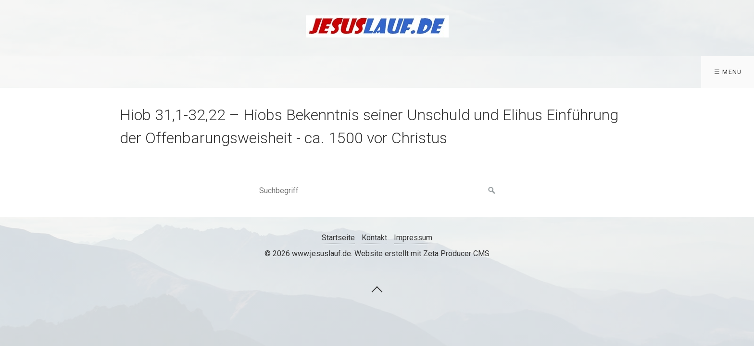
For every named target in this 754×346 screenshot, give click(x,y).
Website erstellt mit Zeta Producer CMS (422, 253)
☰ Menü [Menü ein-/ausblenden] (728, 71)
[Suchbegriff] (377, 190)
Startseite (338, 237)
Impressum (413, 237)
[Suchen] (492, 190)
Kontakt (374, 237)
